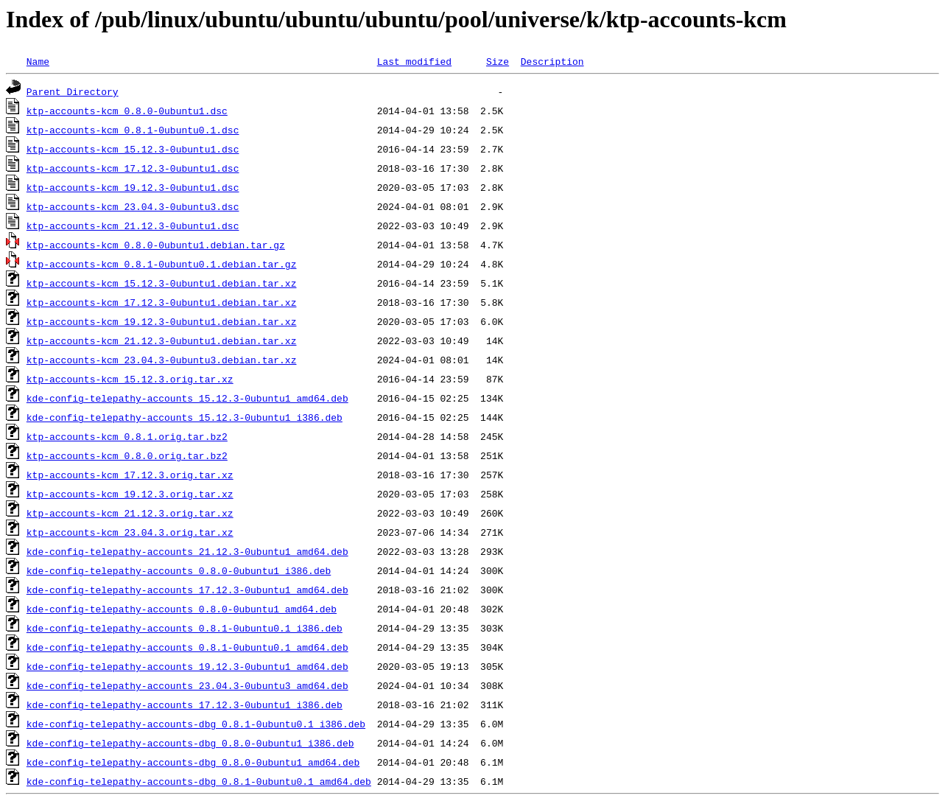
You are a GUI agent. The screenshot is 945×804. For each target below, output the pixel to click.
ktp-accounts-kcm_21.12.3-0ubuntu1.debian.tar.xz (162, 340)
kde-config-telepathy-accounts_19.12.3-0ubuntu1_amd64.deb (187, 666)
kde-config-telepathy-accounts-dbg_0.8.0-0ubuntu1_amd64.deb (193, 762)
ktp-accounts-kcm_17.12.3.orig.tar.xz (130, 474)
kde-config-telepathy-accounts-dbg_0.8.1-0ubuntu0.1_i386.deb (196, 723)
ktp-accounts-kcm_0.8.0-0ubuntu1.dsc (127, 110)
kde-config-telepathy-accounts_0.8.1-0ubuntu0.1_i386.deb (184, 628)
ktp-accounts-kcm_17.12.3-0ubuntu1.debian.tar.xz (162, 302)
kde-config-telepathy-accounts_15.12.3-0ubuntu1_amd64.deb (187, 398)
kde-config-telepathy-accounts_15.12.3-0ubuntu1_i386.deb (184, 417)
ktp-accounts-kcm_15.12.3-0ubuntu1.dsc (133, 148)
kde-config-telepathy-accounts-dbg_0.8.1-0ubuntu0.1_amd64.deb (199, 781)
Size (497, 61)
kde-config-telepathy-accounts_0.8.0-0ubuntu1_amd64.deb (182, 608)
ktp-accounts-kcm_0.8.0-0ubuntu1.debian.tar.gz (156, 244)
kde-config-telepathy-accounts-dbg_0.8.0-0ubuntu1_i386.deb (190, 742)
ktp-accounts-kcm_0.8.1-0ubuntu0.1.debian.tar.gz (162, 263)
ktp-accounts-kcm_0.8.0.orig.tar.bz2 (127, 455)
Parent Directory (73, 91)
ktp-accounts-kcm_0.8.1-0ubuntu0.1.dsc (133, 129)
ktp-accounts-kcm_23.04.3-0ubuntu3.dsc (133, 206)
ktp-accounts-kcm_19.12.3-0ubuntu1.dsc (133, 187)
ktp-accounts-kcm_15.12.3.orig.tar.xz (130, 378)
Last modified (414, 61)
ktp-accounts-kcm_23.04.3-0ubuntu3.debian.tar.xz (162, 359)
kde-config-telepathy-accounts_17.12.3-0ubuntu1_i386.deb (184, 704)
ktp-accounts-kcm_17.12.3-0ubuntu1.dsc (133, 168)
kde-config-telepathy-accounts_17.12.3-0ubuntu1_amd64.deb (187, 589)
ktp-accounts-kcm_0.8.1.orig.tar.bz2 (127, 436)
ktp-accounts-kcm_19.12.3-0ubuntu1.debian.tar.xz (162, 321)
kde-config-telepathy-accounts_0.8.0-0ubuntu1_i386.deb (179, 570)
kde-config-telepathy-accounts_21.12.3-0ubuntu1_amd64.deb (187, 551)
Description (552, 61)
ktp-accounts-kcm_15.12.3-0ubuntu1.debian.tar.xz (162, 283)
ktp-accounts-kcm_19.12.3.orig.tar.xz (130, 493)
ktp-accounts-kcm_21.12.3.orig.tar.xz (130, 513)
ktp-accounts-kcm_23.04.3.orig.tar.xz (130, 532)
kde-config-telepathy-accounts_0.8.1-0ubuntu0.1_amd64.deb (187, 647)
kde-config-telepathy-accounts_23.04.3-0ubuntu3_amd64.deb (187, 685)
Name (38, 61)
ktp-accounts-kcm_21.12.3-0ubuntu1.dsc (133, 225)
